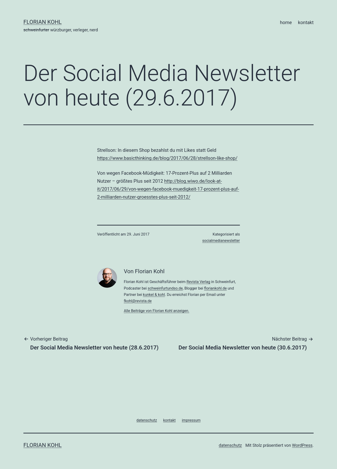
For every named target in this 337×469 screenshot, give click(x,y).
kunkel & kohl (154, 294)
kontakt (306, 22)
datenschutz (230, 445)
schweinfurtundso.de (165, 288)
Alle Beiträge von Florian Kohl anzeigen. (156, 311)
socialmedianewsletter (221, 240)
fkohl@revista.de (138, 301)
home (286, 22)
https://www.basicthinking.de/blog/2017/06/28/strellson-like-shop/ (167, 158)
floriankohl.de (215, 288)
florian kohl (42, 22)
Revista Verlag (198, 282)
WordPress (302, 445)
